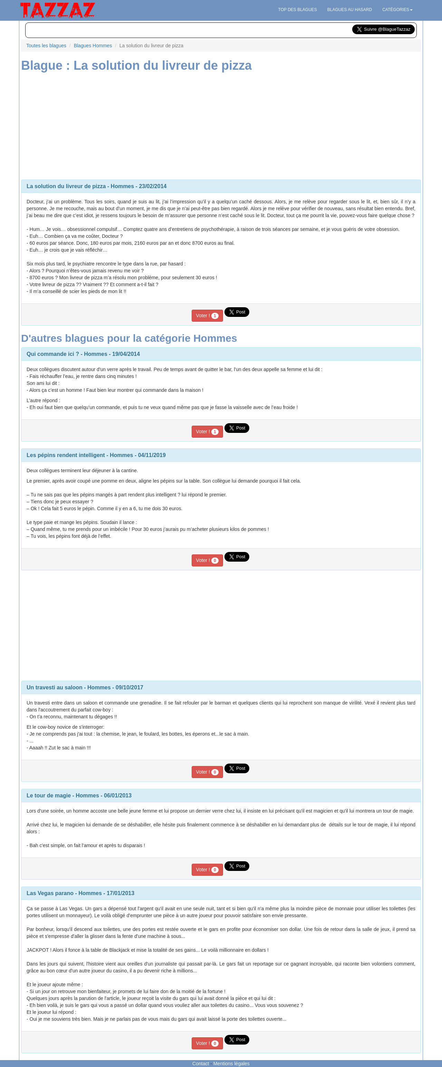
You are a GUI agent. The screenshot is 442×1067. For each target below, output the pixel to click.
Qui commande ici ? (53, 354)
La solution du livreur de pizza (66, 186)
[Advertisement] (221, 124)
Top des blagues (297, 9)
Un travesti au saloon (55, 687)
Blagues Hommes (93, 45)
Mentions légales (231, 1063)
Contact (200, 1063)
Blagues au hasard (349, 9)
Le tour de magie (49, 795)
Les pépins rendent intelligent (66, 455)
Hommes (122, 186)
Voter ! (207, 316)
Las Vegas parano (50, 893)
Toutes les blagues (46, 45)
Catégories (397, 9)
